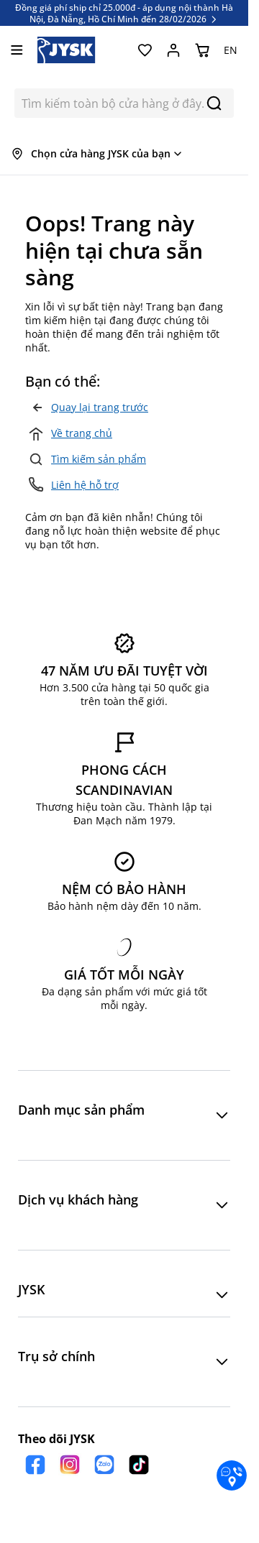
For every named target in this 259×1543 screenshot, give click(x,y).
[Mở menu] (17, 50)
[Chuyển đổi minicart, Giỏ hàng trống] (202, 50)
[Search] (214, 103)
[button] (124, 1115)
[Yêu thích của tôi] (144, 50)
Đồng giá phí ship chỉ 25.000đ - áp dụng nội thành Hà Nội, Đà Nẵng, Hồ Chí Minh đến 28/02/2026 (124, 12)
